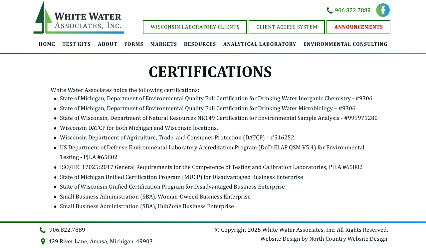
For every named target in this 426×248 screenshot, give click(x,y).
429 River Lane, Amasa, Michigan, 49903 (100, 241)
